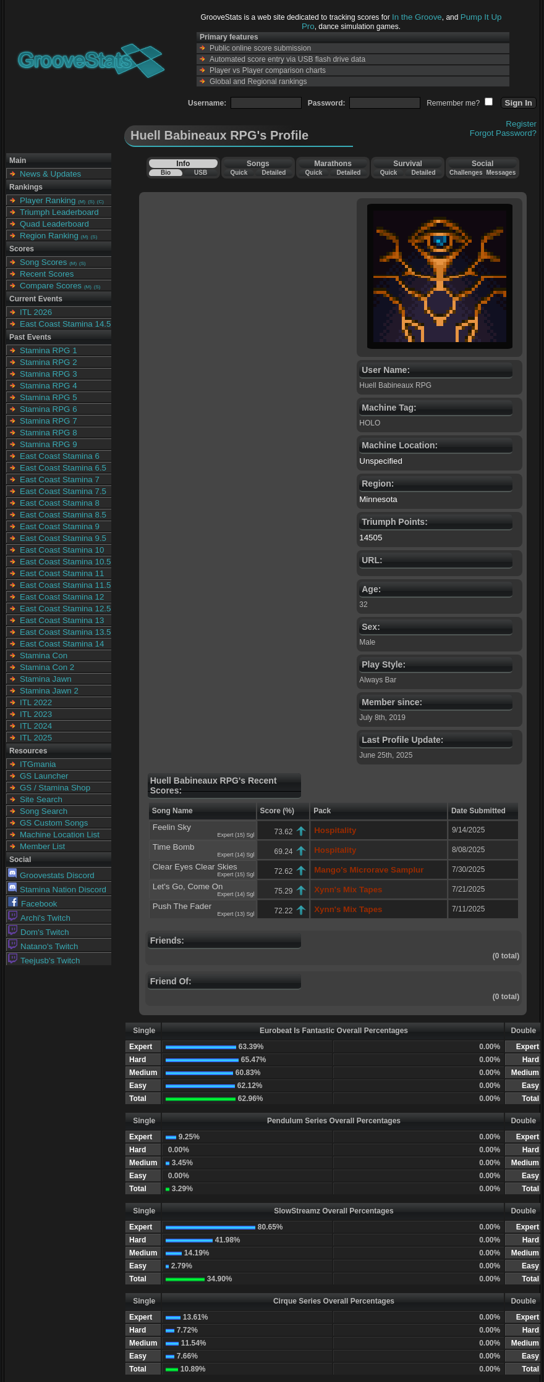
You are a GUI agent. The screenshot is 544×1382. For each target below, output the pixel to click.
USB (200, 172)
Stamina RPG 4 (48, 385)
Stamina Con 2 (47, 667)
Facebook (32, 903)
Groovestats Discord (51, 875)
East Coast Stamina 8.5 (63, 514)
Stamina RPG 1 (48, 350)
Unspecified (380, 461)
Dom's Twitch (38, 932)
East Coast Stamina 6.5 (63, 467)
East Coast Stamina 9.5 (63, 538)
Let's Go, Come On (188, 886)
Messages (501, 172)
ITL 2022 (36, 702)
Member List (42, 846)
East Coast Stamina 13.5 (65, 632)
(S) (91, 201)
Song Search (43, 811)
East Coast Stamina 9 (60, 526)
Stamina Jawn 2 (49, 690)
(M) (81, 201)
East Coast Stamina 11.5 (65, 585)
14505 (370, 537)
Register (521, 123)
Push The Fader (182, 906)
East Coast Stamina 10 (62, 550)
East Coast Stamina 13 (62, 620)
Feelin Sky (172, 827)
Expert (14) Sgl (236, 855)
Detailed (273, 172)
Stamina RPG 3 (48, 374)
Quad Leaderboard (54, 223)
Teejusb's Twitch (44, 960)
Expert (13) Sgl (236, 914)
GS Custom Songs (54, 822)
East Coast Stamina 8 (60, 503)
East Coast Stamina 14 (62, 643)
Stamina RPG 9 (48, 444)
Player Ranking (47, 200)
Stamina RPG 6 (48, 409)
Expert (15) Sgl (236, 835)
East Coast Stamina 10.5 (65, 561)
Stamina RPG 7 (48, 420)
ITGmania (38, 764)
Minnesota (378, 499)
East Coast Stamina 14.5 (65, 324)
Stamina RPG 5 (48, 397)
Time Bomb (174, 847)
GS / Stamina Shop (55, 787)
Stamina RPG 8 (48, 432)
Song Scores (43, 262)
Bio (166, 172)
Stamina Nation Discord (57, 889)
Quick (238, 172)
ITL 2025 (36, 737)
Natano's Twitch (43, 946)
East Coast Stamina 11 (62, 573)
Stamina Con (43, 655)
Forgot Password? (503, 133)
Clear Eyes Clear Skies (195, 866)
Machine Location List (60, 834)
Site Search (41, 799)
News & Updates (50, 173)
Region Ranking (49, 235)
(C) (100, 201)
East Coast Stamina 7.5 (63, 491)
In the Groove (417, 17)
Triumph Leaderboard (59, 212)
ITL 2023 (36, 714)
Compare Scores (51, 285)
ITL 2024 (36, 726)
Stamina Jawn (46, 679)
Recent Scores (47, 273)
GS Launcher (44, 776)
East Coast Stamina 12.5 (65, 608)
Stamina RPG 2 (48, 362)
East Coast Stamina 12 (62, 596)
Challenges (465, 172)
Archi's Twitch (39, 918)
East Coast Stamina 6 (60, 456)
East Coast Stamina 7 (60, 479)
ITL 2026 (36, 312)
